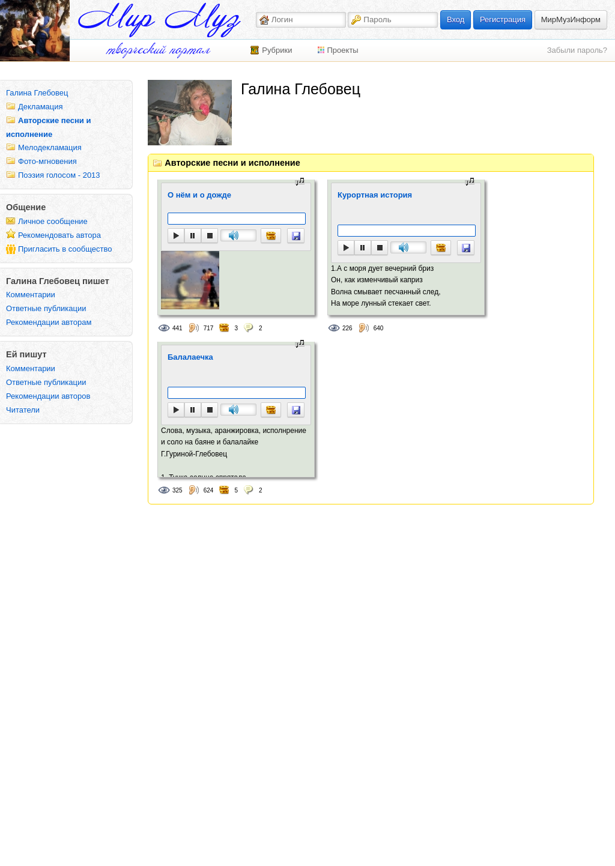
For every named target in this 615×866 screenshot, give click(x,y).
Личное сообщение (53, 221)
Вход (455, 19)
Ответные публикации (46, 308)
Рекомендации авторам (48, 322)
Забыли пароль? (577, 50)
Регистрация (503, 19)
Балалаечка (190, 357)
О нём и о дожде (199, 194)
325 (177, 490)
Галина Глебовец (37, 92)
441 (177, 328)
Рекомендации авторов (48, 396)
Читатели (23, 409)
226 (347, 328)
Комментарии (30, 294)
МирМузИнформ (571, 19)
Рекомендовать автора (59, 235)
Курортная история (375, 194)
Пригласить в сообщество (65, 248)
